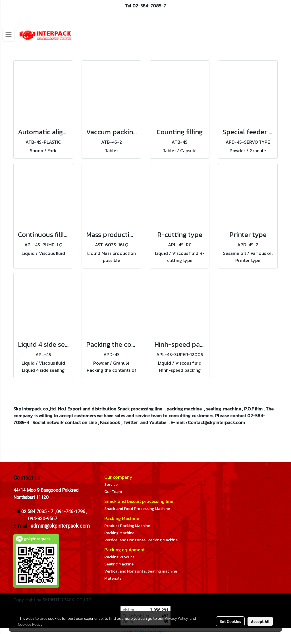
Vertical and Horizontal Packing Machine (141, 540)
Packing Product (119, 557)
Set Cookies (230, 621)
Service (111, 485)
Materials (112, 578)
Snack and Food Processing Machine (137, 509)
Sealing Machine (119, 564)
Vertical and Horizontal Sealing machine (140, 571)
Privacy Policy (176, 618)
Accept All (260, 621)
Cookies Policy (30, 624)
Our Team (113, 492)
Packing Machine (119, 533)
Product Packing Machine (127, 526)
